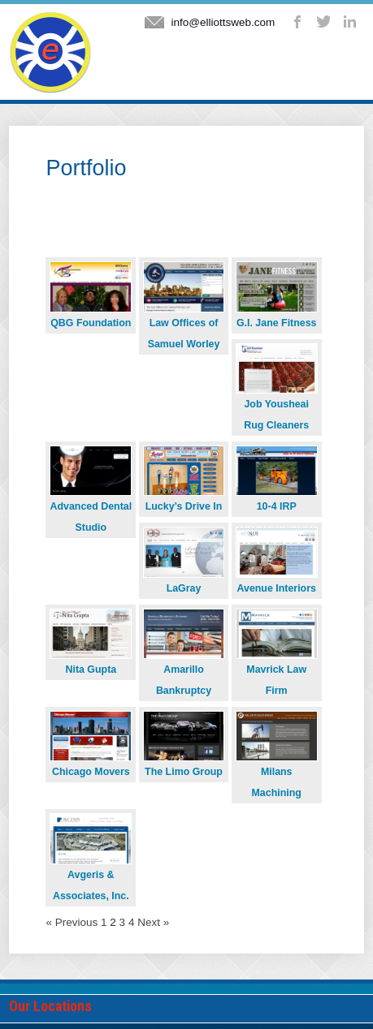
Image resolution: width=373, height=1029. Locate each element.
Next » (153, 922)
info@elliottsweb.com (223, 22)
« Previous (72, 922)
